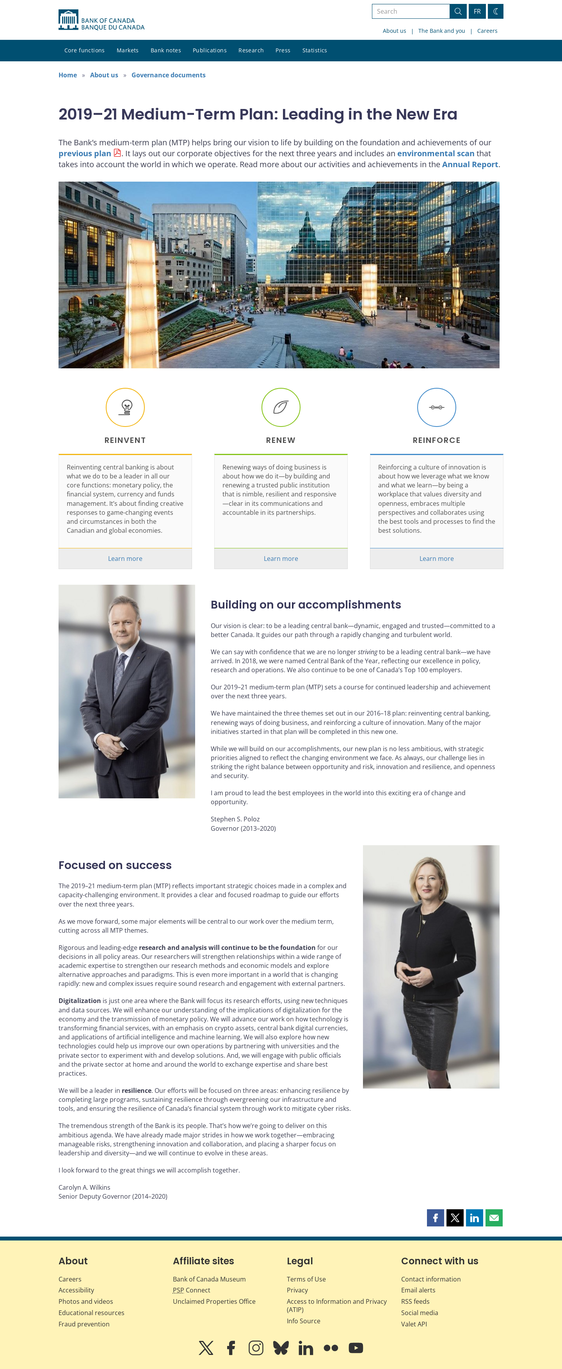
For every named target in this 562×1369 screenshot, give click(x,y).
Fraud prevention (84, 1324)
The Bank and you (441, 30)
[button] (435, 1217)
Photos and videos (86, 1301)
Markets (128, 50)
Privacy (297, 1290)
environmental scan (436, 153)
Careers (487, 30)
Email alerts (418, 1290)
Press (283, 50)
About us (394, 30)
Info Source (303, 1321)
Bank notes (166, 50)
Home (68, 75)
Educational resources (91, 1312)
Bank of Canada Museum (209, 1279)
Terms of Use (306, 1279)
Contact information (431, 1279)
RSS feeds (415, 1301)
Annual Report (470, 164)
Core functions (84, 50)
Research (251, 50)
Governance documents (169, 75)
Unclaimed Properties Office (214, 1301)
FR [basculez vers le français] (477, 11)
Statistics (314, 50)
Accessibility (76, 1290)
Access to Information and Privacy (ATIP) (337, 1305)
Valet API (414, 1324)
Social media (419, 1312)
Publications (210, 50)
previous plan (85, 153)
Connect (191, 1290)
